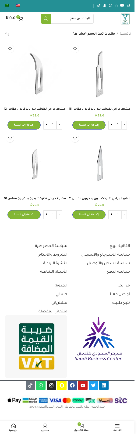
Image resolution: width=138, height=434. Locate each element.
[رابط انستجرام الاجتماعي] (128, 5)
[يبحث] (67, 19)
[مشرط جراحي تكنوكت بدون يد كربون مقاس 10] (35, 163)
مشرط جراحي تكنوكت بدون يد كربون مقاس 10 (35, 198)
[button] (89, 125)
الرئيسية (125, 34)
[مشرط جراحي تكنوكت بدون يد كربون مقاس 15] (99, 73)
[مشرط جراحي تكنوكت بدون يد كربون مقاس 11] (99, 163)
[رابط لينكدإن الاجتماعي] (116, 5)
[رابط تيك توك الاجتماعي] (99, 5)
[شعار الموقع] (125, 19)
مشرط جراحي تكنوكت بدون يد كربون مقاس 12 (35, 109)
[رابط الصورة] (98, 339)
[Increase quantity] (111, 125)
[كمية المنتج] (117, 125)
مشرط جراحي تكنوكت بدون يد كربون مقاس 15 (100, 109)
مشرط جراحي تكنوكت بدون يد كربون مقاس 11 (99, 198)
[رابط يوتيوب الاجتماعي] (122, 5)
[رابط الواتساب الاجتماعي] (110, 5)
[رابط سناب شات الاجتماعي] (105, 5)
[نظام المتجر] (7, 34)
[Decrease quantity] (124, 125)
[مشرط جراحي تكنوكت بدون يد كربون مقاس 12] (35, 73)
